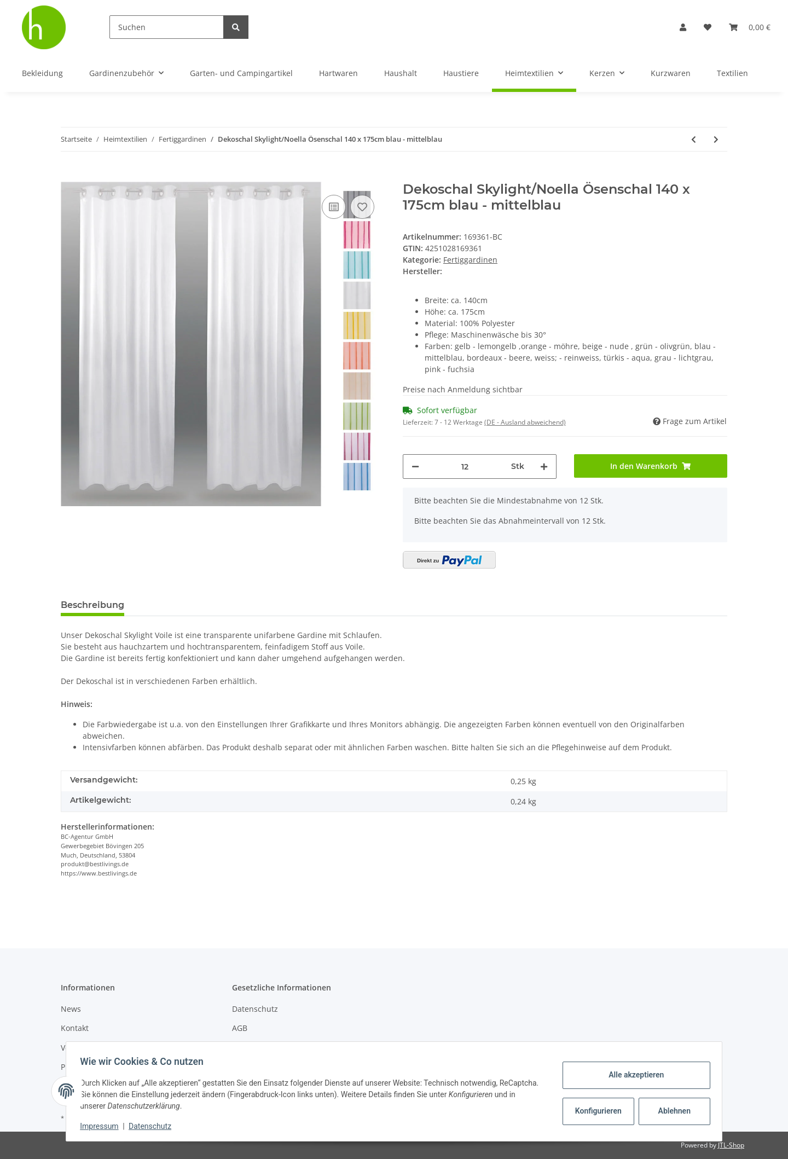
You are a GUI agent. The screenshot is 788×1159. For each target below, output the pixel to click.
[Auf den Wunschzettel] (362, 207)
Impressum (103, 1126)
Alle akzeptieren (632, 1074)
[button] (683, 27)
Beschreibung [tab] (92, 605)
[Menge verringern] (415, 466)
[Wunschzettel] (707, 27)
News (71, 1009)
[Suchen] (166, 27)
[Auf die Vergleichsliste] (334, 207)
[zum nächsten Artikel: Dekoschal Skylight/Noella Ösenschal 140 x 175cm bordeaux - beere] (716, 139)
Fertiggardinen (470, 259)
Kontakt (75, 1028)
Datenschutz (255, 1009)
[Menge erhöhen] (544, 466)
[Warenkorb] (749, 27)
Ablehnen (670, 1110)
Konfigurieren (595, 1110)
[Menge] (465, 466)
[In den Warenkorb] (69, 176)
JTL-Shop (731, 1145)
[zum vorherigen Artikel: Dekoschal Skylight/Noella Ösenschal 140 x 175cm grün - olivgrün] (693, 139)
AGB (239, 1028)
